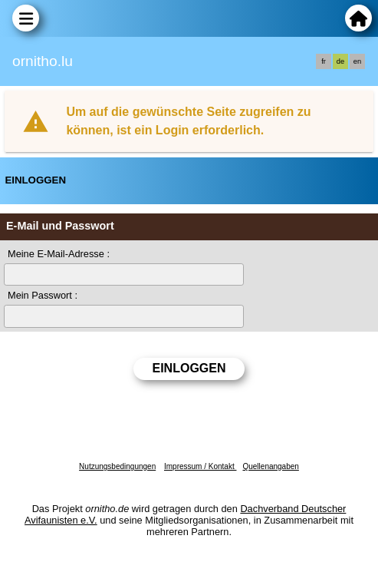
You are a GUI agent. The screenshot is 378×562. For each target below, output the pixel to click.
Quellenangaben (270, 466)
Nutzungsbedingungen (117, 466)
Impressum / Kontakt (200, 466)
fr (323, 61)
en (357, 61)
